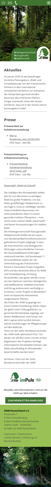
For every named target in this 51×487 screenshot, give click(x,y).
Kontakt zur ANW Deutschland (20, 428)
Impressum (10, 434)
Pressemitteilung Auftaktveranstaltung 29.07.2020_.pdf (21, 167)
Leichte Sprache (12, 437)
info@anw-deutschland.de (25, 421)
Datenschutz (25, 434)
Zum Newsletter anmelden (25, 400)
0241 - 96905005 (22, 424)
